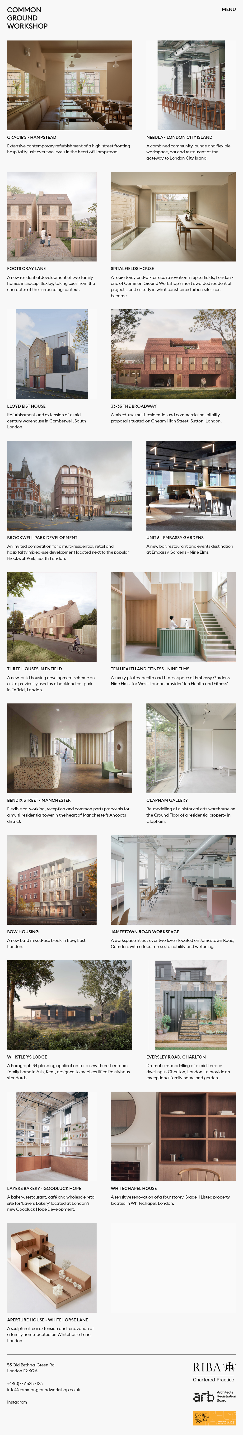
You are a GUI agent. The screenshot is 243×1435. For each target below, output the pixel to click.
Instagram (17, 1402)
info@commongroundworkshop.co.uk (43, 1389)
